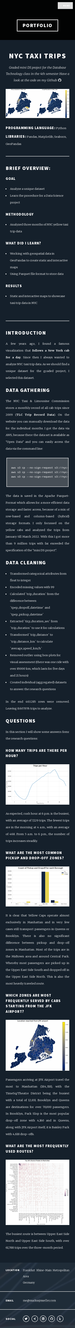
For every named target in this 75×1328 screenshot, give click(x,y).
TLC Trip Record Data (35, 414)
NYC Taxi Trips (37, 55)
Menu (66, 5)
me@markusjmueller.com (39, 1300)
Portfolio (37, 25)
